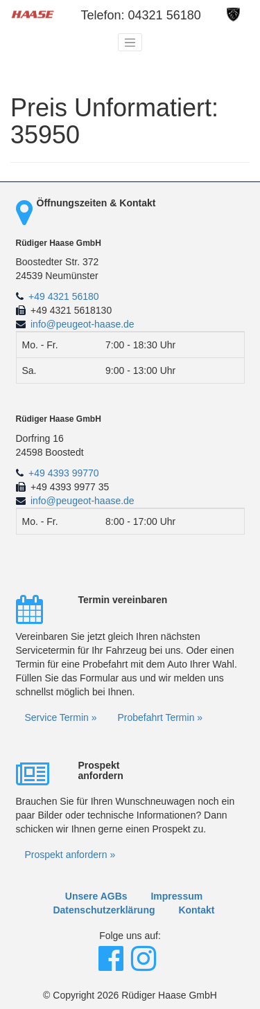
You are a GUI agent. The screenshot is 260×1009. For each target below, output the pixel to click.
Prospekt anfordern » (70, 854)
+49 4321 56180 (63, 296)
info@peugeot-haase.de (83, 324)
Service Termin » (61, 717)
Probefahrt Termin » (159, 717)
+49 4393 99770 (63, 473)
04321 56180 (164, 15)
